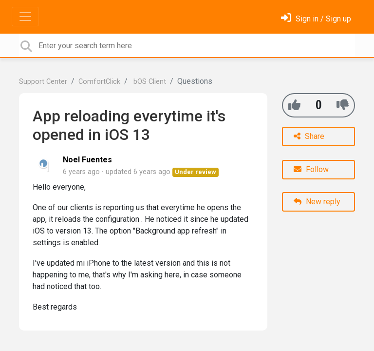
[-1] (343, 105)
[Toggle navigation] (25, 16)
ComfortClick (99, 82)
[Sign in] (316, 19)
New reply (317, 201)
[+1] (294, 105)
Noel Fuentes (87, 159)
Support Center (43, 82)
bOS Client (148, 82)
